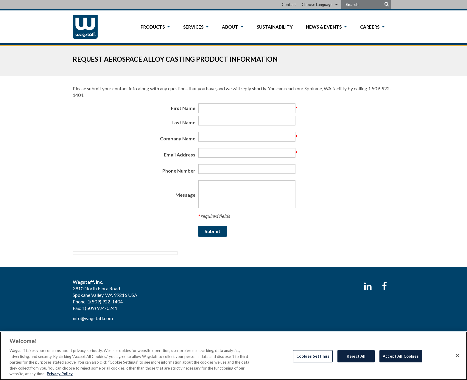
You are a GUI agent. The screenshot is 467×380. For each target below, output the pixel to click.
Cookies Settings (312, 355)
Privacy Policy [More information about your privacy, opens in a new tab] (60, 373)
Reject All (356, 355)
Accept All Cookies (401, 355)
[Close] (457, 355)
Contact (289, 4)
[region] (233, 355)
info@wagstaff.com (93, 318)
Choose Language (317, 4)
